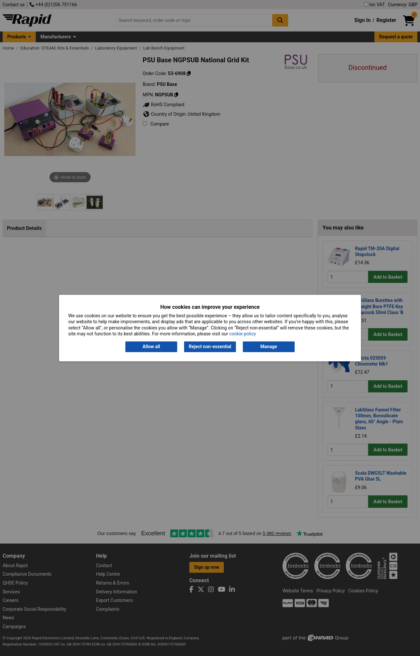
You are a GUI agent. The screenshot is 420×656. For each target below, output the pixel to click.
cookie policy (242, 333)
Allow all (151, 346)
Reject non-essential (210, 346)
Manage (269, 346)
